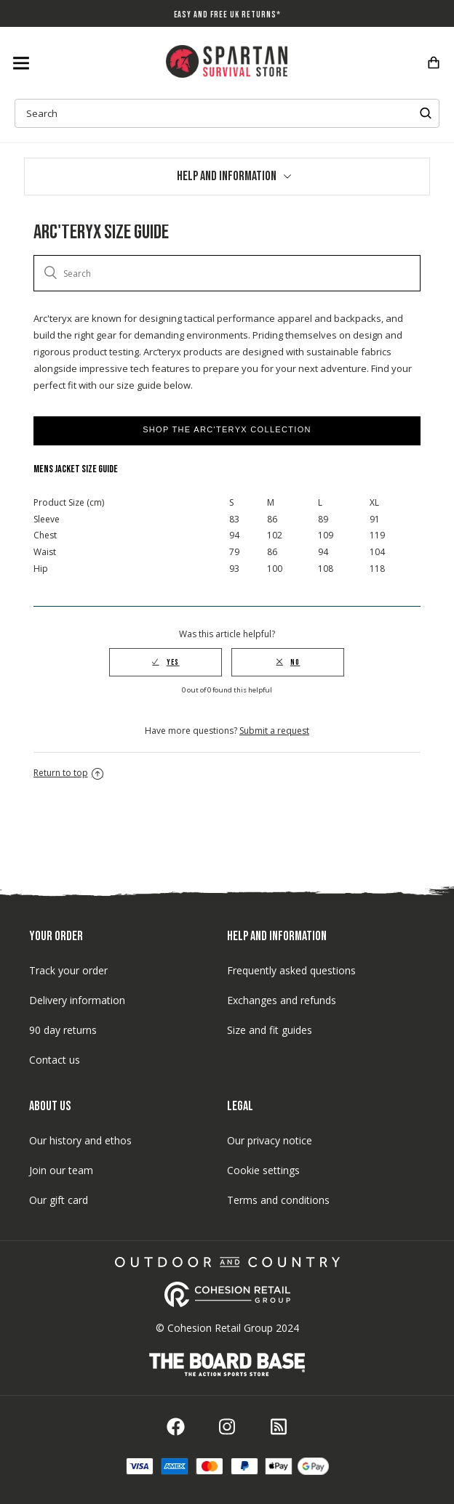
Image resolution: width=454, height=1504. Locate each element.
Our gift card (58, 1200)
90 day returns (63, 1030)
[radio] (165, 662)
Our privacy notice (269, 1140)
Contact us (54, 1060)
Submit (425, 113)
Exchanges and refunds (281, 1000)
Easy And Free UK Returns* (227, 14)
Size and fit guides (269, 1030)
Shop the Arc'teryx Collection (227, 429)
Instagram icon (227, 1427)
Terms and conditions (278, 1200)
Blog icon (279, 1427)
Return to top (68, 773)
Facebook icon (176, 1427)
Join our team (61, 1170)
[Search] (227, 273)
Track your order (68, 970)
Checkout (433, 62)
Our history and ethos (80, 1140)
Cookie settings (263, 1170)
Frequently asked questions (291, 970)
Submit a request (274, 730)
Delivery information (77, 1000)
